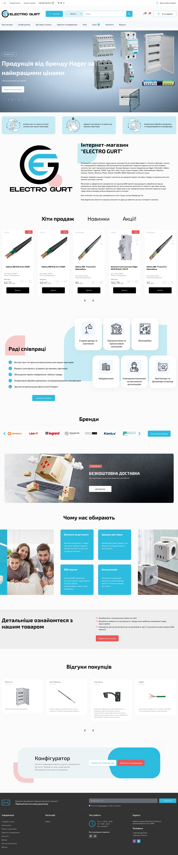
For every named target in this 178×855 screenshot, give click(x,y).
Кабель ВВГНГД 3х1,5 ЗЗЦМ (53, 267)
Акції (96, 24)
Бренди (4, 840)
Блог (85, 24)
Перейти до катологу (13, 89)
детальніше (100, 489)
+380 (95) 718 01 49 (140, 835)
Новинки (99, 218)
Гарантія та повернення (67, 24)
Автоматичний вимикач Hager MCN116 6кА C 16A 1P (124, 268)
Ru (2, 3)
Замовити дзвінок (29, 3)
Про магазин (7, 24)
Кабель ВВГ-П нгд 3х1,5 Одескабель (157, 268)
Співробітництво (14, 3)
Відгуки (122, 24)
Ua (5, 3)
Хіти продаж (58, 218)
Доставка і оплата (43, 24)
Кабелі (47, 822)
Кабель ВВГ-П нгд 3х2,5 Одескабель (85, 268)
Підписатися (168, 800)
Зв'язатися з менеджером (131, 763)
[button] (24, 100)
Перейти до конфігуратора (102, 763)
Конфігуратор (24, 24)
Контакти (110, 24)
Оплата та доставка (9, 829)
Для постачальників (9, 843)
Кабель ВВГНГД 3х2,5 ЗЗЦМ (18, 267)
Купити (18, 290)
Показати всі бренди (159, 434)
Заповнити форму (43, 398)
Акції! (129, 218)
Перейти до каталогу (107, 638)
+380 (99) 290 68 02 (44, 3)
